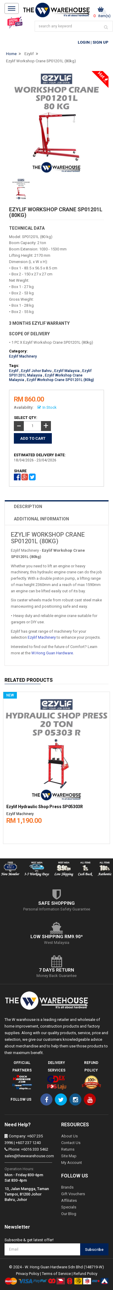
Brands (67, 1187)
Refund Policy (85, 1273)
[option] (56, 766)
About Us (69, 1136)
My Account (71, 1162)
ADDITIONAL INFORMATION (41, 518)
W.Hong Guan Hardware (52, 653)
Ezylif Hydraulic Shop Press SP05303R (44, 807)
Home (11, 53)
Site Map (69, 1156)
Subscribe (94, 1249)
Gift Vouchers (73, 1194)
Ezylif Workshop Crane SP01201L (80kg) (41, 61)
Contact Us (70, 1142)
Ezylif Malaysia (67, 371)
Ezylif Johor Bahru (36, 371)
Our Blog (68, 1213)
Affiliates (69, 1200)
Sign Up (100, 42)
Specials (68, 1207)
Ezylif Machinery (23, 356)
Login (84, 42)
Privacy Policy (27, 1273)
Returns (67, 1149)
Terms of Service (56, 1273)
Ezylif (29, 53)
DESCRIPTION (28, 506)
